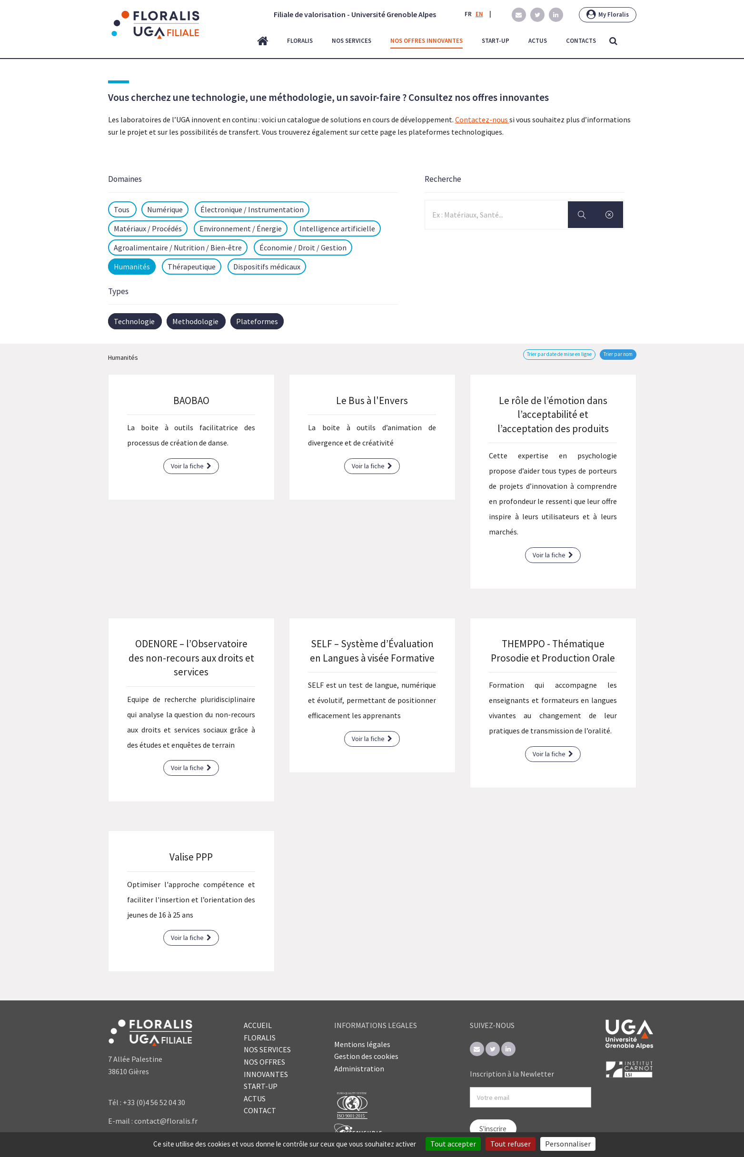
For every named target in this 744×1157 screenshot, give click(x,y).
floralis (300, 41)
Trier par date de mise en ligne (559, 354)
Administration (359, 1068)
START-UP (261, 1086)
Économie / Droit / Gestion (303, 247)
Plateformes (257, 321)
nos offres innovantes (426, 41)
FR (468, 14)
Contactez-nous (482, 119)
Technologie (134, 321)
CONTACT (260, 1110)
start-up (495, 41)
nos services (351, 41)
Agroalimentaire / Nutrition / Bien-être (178, 247)
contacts (581, 41)
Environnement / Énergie (240, 228)
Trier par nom (618, 354)
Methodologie (195, 321)
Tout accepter (453, 1143)
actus (537, 41)
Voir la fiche (191, 466)
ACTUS (255, 1098)
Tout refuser (510, 1143)
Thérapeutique (192, 266)
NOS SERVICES (267, 1049)
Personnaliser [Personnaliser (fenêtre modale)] (568, 1143)
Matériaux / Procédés (148, 228)
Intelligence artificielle (337, 228)
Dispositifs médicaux (266, 266)
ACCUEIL (258, 1025)
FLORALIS (260, 1037)
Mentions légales (362, 1044)
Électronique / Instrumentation (252, 209)
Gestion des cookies (366, 1056)
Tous (122, 209)
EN (479, 14)
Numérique (165, 209)
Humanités (132, 266)
